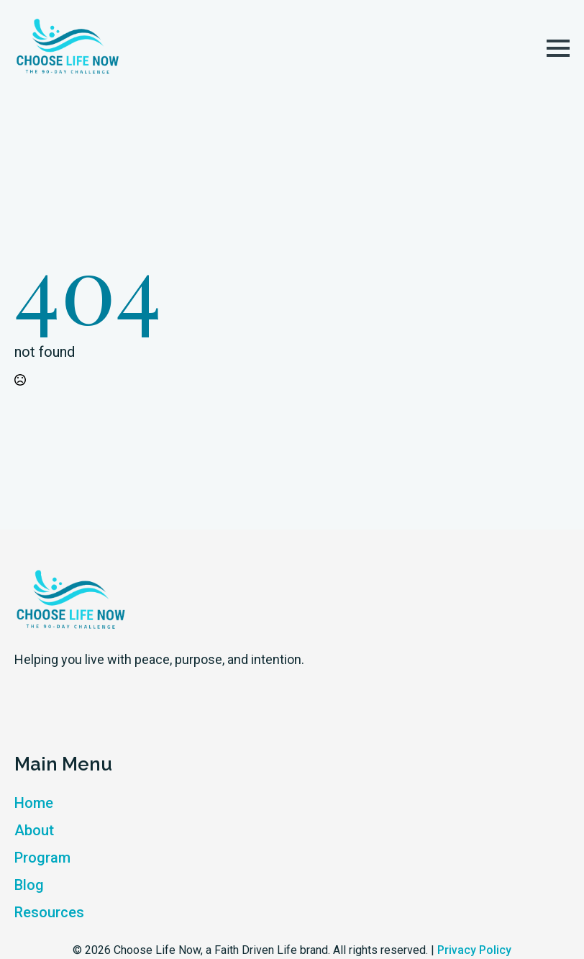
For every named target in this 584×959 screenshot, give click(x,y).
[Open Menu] (558, 48)
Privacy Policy (474, 950)
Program (42, 857)
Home (33, 803)
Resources (49, 912)
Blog (29, 885)
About (34, 830)
